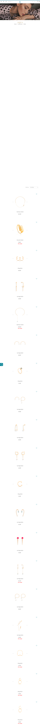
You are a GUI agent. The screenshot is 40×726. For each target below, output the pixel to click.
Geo (32, 1)
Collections (20, 24)
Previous (13, 202)
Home (15, 24)
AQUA (25, 24)
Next (27, 202)
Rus (34, 1)
